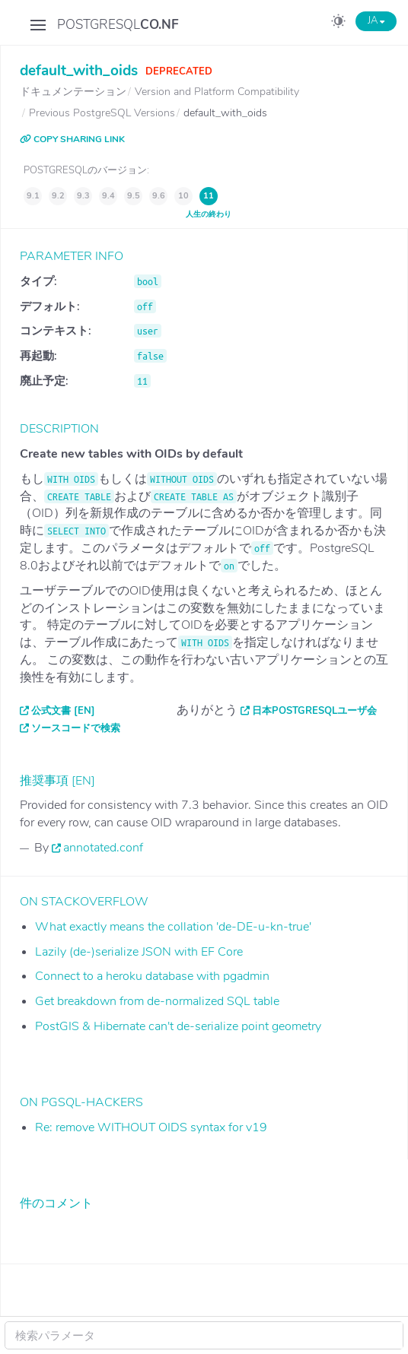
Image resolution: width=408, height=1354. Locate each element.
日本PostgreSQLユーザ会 (314, 711)
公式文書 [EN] (63, 711)
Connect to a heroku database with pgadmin (152, 976)
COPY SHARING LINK (72, 139)
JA (376, 20)
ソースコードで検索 (75, 728)
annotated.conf (103, 847)
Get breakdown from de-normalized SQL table (157, 1001)
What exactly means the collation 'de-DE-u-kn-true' (173, 926)
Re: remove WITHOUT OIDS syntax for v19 (151, 1127)
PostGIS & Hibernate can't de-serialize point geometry (178, 1026)
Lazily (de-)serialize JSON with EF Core (139, 951)
